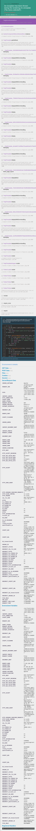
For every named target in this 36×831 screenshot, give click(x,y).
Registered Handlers (9, 826)
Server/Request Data (9, 380)
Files (3, 373)
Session (5, 378)
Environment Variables (9, 605)
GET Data (5, 368)
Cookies (5, 375)
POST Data (5, 370)
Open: (17, 321)
